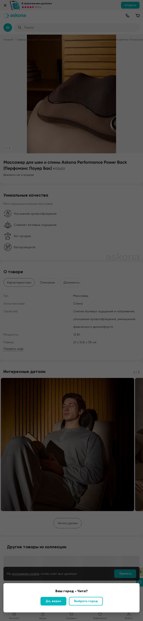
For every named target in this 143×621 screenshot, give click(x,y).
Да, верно (53, 601)
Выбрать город (86, 601)
